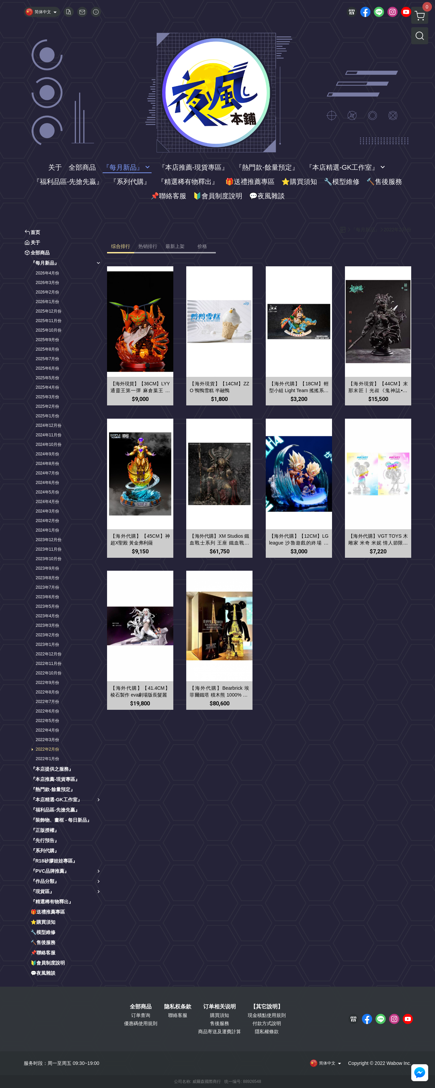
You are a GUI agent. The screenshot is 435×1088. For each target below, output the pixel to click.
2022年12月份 (49, 654)
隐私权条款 (177, 1006)
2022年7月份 (47, 701)
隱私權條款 (267, 1031)
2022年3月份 (47, 739)
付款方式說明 (267, 1023)
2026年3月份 (47, 282)
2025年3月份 (47, 397)
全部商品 (141, 1006)
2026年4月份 (47, 273)
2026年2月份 (47, 292)
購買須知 (219, 1015)
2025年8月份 (47, 349)
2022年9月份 (47, 682)
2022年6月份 (47, 711)
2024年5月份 (47, 492)
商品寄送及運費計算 (219, 1031)
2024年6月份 (47, 482)
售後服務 (219, 1023)
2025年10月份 (49, 330)
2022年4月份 (47, 730)
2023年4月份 (47, 616)
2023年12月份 (49, 539)
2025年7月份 (47, 358)
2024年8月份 (47, 463)
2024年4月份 (47, 501)
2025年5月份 (47, 377)
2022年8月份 (47, 692)
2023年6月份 (47, 597)
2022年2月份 (47, 749)
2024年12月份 (49, 425)
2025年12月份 (49, 311)
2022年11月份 (49, 663)
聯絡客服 (177, 1015)
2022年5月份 (47, 720)
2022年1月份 (47, 758)
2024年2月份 (47, 520)
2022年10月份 (49, 673)
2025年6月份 (47, 368)
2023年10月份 (49, 558)
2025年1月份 (47, 416)
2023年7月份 (47, 587)
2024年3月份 (47, 511)
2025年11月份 (49, 320)
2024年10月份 (49, 444)
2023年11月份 (49, 549)
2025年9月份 (47, 339)
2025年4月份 (47, 387)
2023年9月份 (47, 568)
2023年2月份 (47, 635)
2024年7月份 (47, 473)
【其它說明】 (266, 1006)
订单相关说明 (219, 1006)
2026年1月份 (47, 301)
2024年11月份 (49, 435)
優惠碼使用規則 (140, 1023)
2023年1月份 (47, 644)
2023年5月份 (47, 606)
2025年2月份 (47, 406)
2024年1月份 (47, 530)
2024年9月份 (47, 454)
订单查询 (140, 1015)
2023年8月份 (47, 577)
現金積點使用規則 (267, 1015)
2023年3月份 (47, 625)
